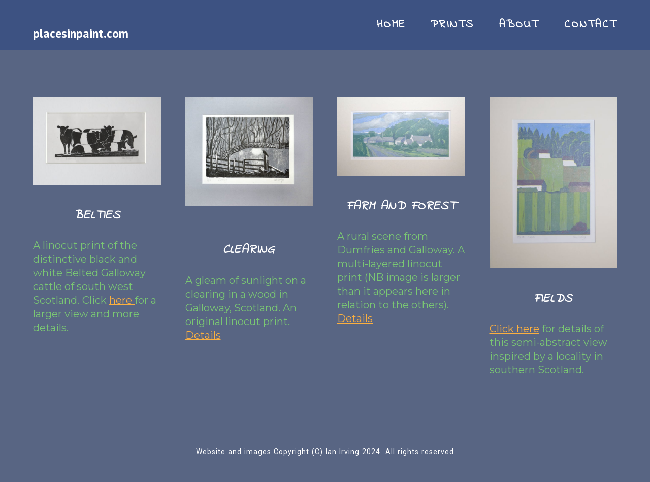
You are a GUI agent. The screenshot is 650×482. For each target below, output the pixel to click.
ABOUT (519, 25)
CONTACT (590, 25)
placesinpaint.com (80, 33)
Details (203, 335)
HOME (391, 25)
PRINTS (452, 25)
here (122, 300)
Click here (514, 329)
